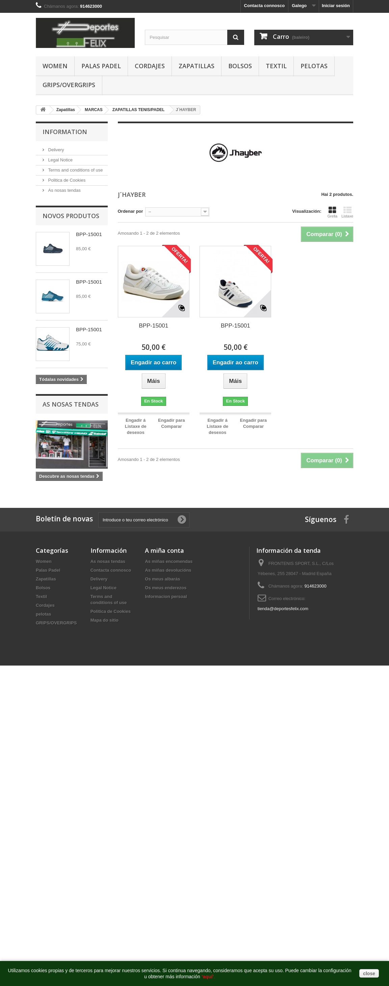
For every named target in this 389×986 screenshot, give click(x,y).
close (369, 973)
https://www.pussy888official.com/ (57, 674)
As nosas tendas (64, 190)
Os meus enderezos (165, 587)
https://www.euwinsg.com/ (181, 674)
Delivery (55, 149)
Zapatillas (196, 66)
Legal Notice (60, 159)
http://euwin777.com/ (228, 674)
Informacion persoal (166, 596)
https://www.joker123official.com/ (123, 674)
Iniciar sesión (336, 5)
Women (55, 66)
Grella (332, 212)
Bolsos (240, 66)
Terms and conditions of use (75, 170)
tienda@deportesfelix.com (283, 608)
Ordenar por (130, 211)
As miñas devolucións (168, 570)
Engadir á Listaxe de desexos (136, 426)
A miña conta (164, 550)
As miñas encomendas (168, 561)
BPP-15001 (89, 234)
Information (65, 132)
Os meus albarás (162, 578)
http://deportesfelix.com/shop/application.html (345, 674)
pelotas (314, 66)
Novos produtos (71, 216)
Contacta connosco (264, 5)
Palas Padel (101, 66)
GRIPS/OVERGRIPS (69, 85)
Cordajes (150, 66)
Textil (276, 66)
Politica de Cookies (66, 180)
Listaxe (347, 212)
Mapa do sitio (104, 620)
